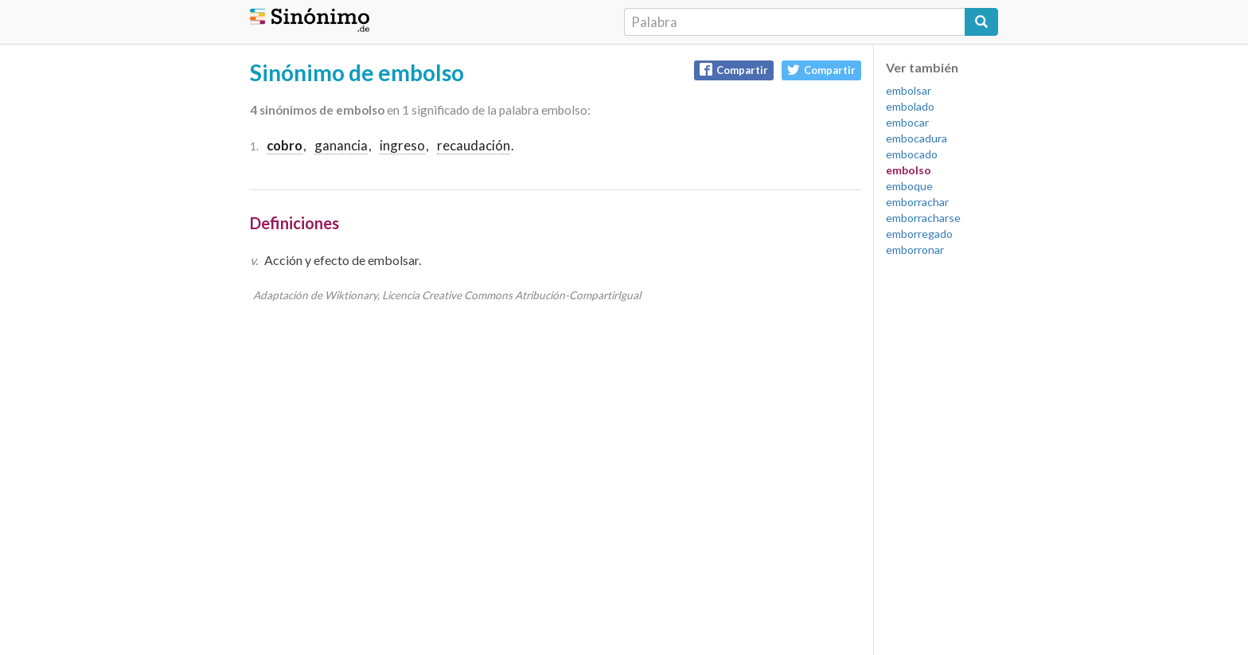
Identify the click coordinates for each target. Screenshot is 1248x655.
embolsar (908, 90)
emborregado (919, 233)
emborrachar (917, 202)
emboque (909, 186)
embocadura (916, 138)
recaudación (473, 145)
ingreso (402, 145)
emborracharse (923, 217)
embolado (910, 106)
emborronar (915, 249)
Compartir (734, 69)
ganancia (341, 145)
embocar (907, 122)
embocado (912, 154)
